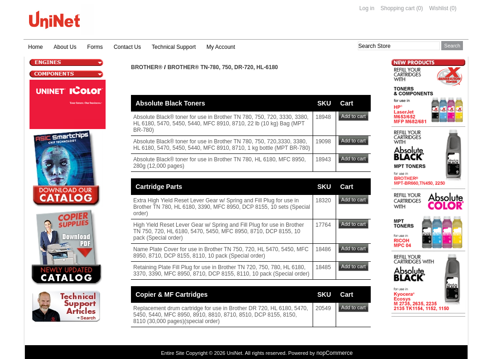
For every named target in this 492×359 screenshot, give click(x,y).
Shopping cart (397, 8)
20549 (323, 308)
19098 (323, 141)
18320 (323, 200)
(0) (419, 8)
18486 (323, 249)
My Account (221, 47)
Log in (366, 8)
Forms (95, 47)
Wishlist (438, 8)
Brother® (146, 67)
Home (35, 47)
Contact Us (127, 47)
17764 (323, 225)
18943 (323, 159)
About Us (64, 47)
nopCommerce (334, 353)
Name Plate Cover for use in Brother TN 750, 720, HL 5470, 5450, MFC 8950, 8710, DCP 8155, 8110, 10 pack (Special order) (220, 252)
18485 (323, 267)
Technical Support (174, 47)
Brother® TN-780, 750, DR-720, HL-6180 (222, 67)
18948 (323, 117)
